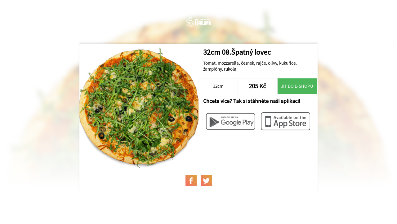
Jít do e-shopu (297, 86)
